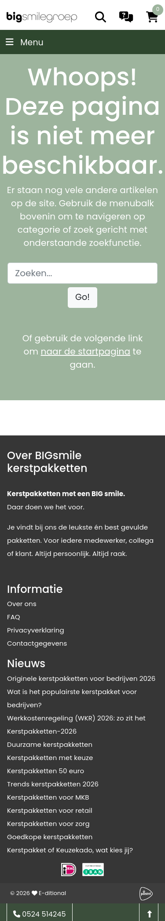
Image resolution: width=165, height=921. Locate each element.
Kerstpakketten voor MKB (48, 797)
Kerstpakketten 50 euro (45, 770)
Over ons (22, 603)
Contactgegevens (37, 643)
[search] (100, 16)
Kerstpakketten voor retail (49, 810)
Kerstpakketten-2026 (42, 731)
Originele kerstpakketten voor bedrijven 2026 (81, 678)
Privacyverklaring (35, 630)
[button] (82, 297)
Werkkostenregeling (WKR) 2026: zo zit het (76, 718)
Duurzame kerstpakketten (49, 744)
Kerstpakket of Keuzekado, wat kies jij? (70, 850)
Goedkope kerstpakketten (50, 836)
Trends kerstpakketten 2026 (53, 784)
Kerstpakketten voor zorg (48, 823)
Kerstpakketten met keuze (50, 757)
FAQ (13, 616)
